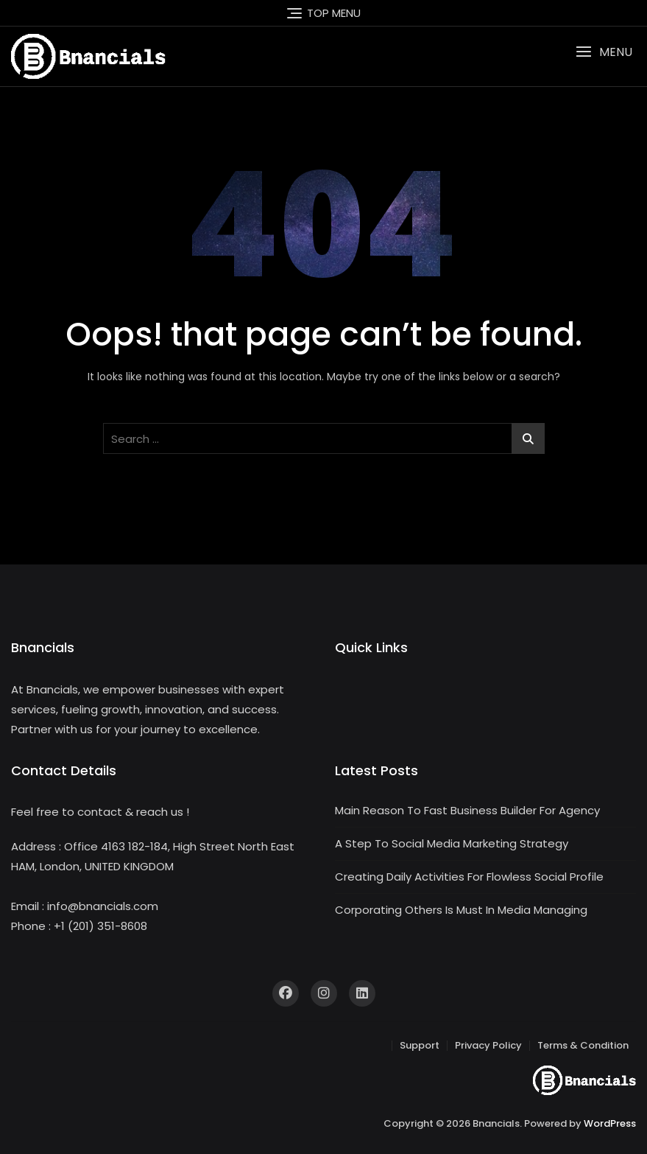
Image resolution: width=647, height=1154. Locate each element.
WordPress (610, 1123)
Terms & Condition (583, 1045)
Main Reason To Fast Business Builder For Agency (467, 810)
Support (419, 1045)
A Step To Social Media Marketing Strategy (451, 843)
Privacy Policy (488, 1045)
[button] (604, 52)
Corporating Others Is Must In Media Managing (461, 909)
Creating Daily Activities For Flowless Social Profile (469, 876)
